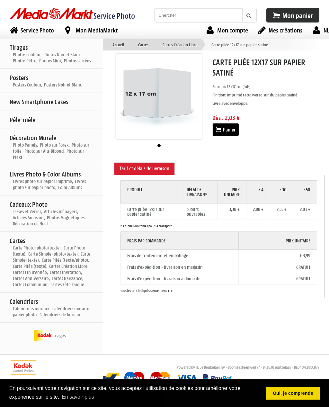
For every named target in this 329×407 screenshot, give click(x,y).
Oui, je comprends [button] (293, 393)
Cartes (143, 44)
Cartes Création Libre (180, 44)
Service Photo (114, 15)
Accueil (118, 44)
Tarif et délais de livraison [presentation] (144, 168)
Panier (226, 130)
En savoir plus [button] (78, 397)
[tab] (144, 168)
